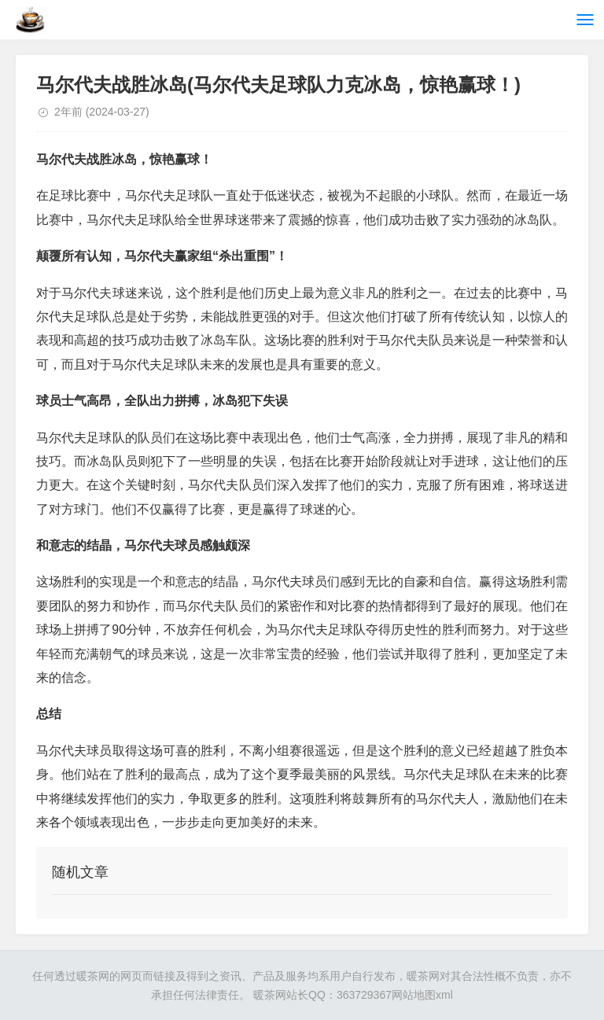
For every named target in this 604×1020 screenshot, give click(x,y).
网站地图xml (422, 995)
